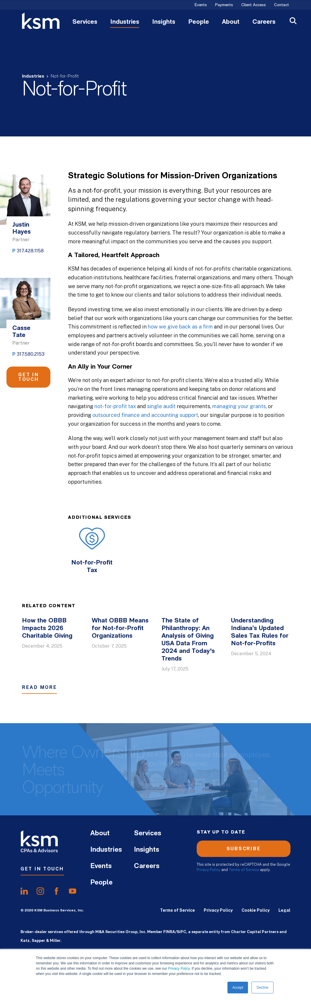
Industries (124, 22)
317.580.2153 (31, 354)
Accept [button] (237, 987)
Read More (39, 687)
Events (201, 5)
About (230, 22)
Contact (281, 5)
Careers (264, 22)
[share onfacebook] (56, 891)
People (198, 22)
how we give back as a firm (180, 327)
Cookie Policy (256, 910)
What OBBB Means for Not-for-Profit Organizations (120, 628)
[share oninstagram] (40, 891)
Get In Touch (42, 869)
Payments (224, 5)
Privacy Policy (179, 968)
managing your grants (239, 406)
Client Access (253, 5)
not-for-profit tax (115, 406)
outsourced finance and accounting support (145, 415)
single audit (161, 406)
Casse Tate (21, 332)
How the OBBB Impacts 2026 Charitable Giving (47, 628)
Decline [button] (262, 987)
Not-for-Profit (65, 76)
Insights (163, 22)
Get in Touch (28, 377)
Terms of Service (244, 869)
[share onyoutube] (72, 891)
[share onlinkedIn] (24, 891)
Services (84, 22)
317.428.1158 (30, 251)
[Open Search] (293, 21)
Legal (284, 910)
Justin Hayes (21, 228)
